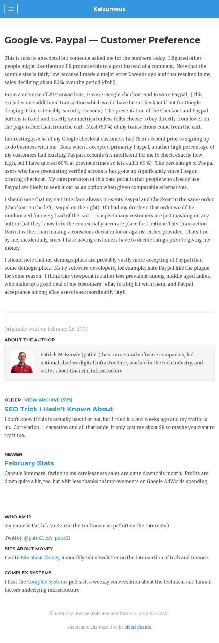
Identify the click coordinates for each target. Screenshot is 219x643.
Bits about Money (40, 557)
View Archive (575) (48, 400)
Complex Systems (47, 582)
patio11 (62, 538)
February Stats (29, 463)
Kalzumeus (109, 9)
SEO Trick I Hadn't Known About (58, 409)
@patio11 (34, 538)
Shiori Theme (138, 627)
